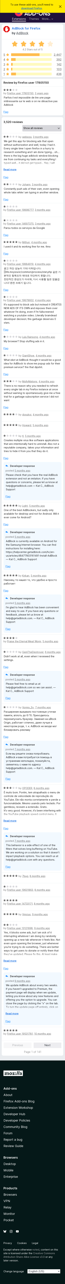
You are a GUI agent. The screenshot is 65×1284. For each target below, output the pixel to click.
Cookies (22, 1243)
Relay (7, 1207)
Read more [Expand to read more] (9, 169)
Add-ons (10, 1088)
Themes (34, 19)
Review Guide (13, 1146)
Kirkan (25, 575)
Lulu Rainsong (30, 336)
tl (23, 435)
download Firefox (31, 8)
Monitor (9, 1214)
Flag (5, 111)
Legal (35, 1243)
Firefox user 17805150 (20, 93)
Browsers (10, 1194)
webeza (27, 136)
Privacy (7, 1243)
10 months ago (42, 1033)
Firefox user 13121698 (20, 928)
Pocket (8, 1220)
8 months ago (41, 788)
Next (47, 1045)
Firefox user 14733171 (20, 903)
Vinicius (26, 914)
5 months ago (40, 425)
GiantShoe (28, 355)
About (7, 1095)
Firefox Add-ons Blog (18, 1101)
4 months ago (39, 242)
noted (35, 1249)
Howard (26, 425)
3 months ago (41, 136)
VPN (6, 1201)
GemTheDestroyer (33, 652)
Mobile (8, 1170)
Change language (13, 1271)
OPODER (27, 788)
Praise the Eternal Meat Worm (24, 641)
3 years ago (42, 93)
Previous (17, 1045)
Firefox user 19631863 (20, 889)
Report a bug (12, 1139)
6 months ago (53, 652)
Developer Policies (16, 1120)
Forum (7, 1133)
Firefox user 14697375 (20, 223)
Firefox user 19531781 (20, 1033)
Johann (26, 184)
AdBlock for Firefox (26, 28)
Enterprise (10, 1176)
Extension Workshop (18, 1107)
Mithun (26, 242)
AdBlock (22, 33)
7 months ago (43, 707)
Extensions (19, 19)
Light (25, 505)
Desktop (9, 1164)
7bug (25, 876)
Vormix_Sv (28, 707)
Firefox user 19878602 (20, 300)
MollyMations (29, 381)
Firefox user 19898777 (20, 209)
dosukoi (26, 414)
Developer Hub (14, 1114)
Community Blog (15, 1127)
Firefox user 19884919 (20, 263)
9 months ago (40, 914)
